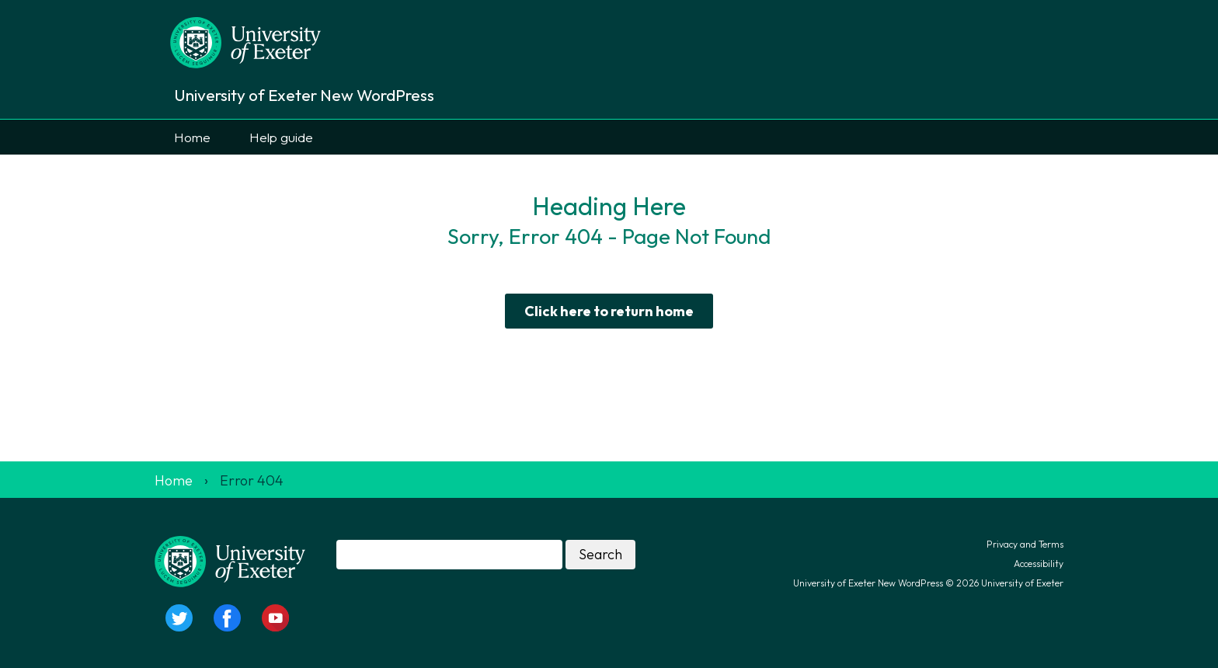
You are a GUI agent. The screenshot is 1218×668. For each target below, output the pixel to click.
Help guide (281, 137)
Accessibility (1038, 563)
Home (192, 137)
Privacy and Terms (1025, 544)
